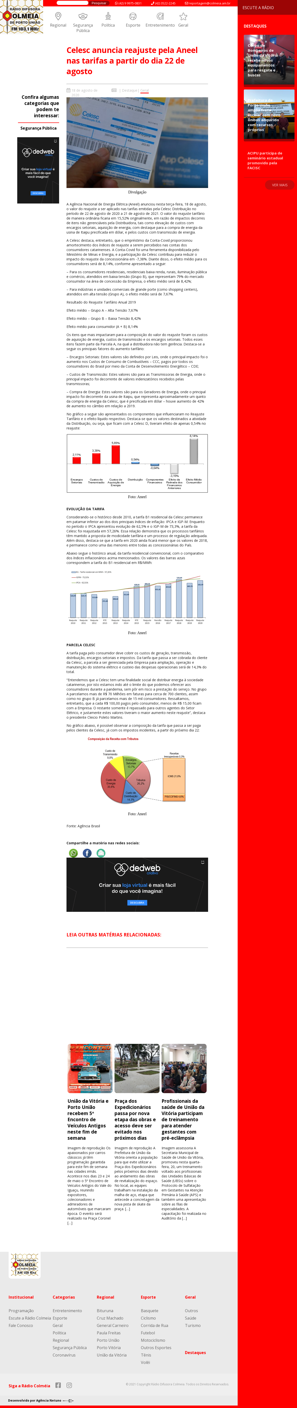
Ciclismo (148, 1318)
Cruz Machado (110, 1318)
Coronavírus (64, 1355)
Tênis (146, 1355)
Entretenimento (160, 25)
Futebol (148, 1333)
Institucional (21, 1297)
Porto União (108, 1340)
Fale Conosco (21, 1325)
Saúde (190, 1318)
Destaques (195, 1352)
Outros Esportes (156, 1347)
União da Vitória (112, 1355)
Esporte (133, 25)
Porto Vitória (109, 1347)
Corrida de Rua (154, 1325)
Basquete (149, 1310)
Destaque (129, 90)
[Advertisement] (137, 1000)
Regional (58, 25)
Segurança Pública (83, 27)
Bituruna (105, 1310)
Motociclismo (153, 1340)
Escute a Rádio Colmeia (30, 1318)
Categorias (64, 1297)
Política (108, 25)
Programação (21, 1310)
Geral (183, 25)
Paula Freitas (109, 1333)
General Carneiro (113, 1325)
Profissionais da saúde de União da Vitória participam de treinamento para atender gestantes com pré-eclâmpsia (183, 1119)
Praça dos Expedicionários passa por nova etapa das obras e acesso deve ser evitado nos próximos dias (135, 1119)
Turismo (193, 1325)
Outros (191, 1310)
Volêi (145, 1362)
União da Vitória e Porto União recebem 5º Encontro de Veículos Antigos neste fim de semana (88, 1119)
